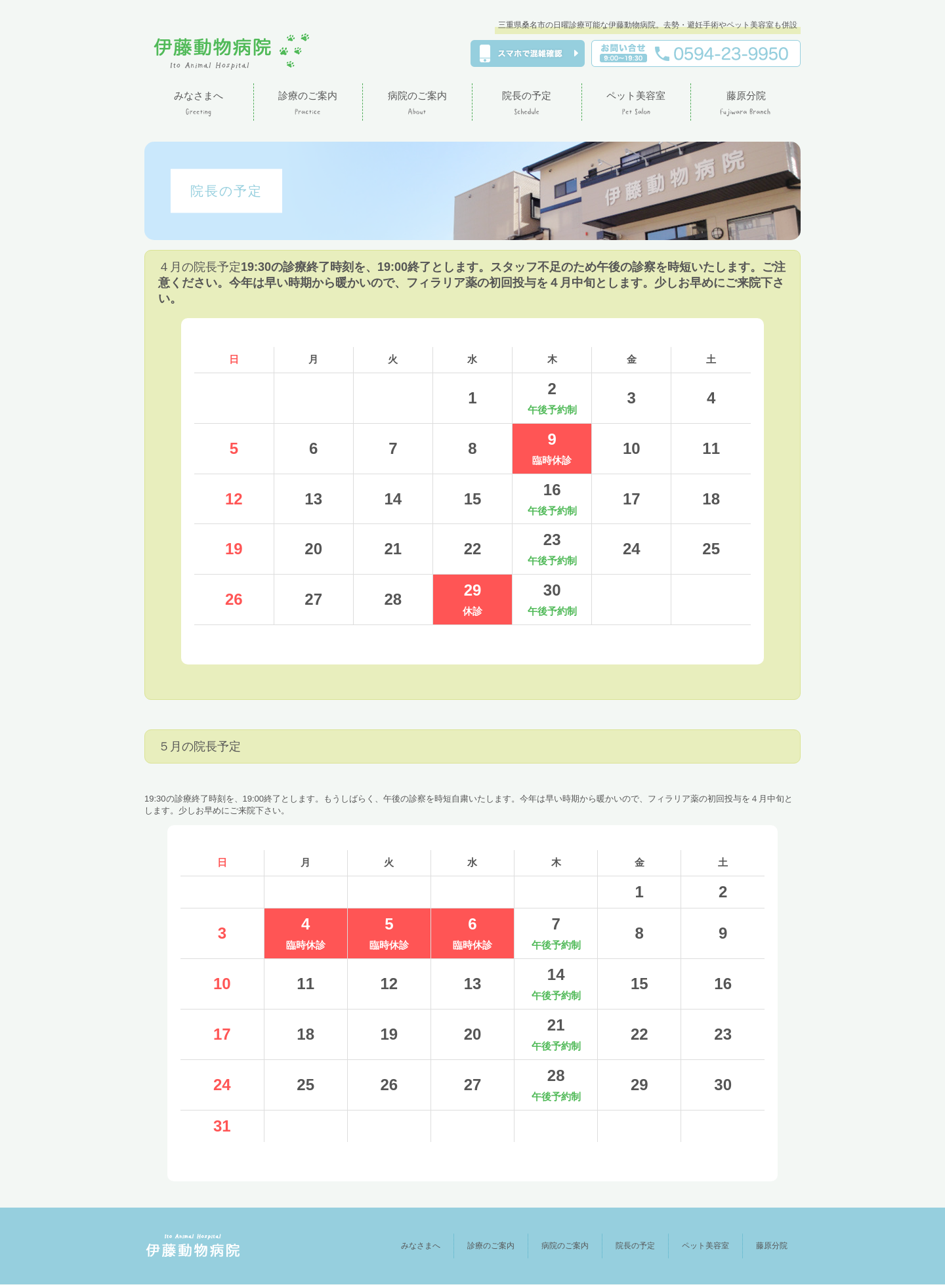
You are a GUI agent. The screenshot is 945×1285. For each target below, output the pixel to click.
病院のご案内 (553, 1246)
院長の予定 (627, 1246)
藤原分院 (770, 1246)
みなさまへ (401, 1246)
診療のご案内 (475, 1246)
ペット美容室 (700, 1246)
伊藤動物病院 (232, 51)
